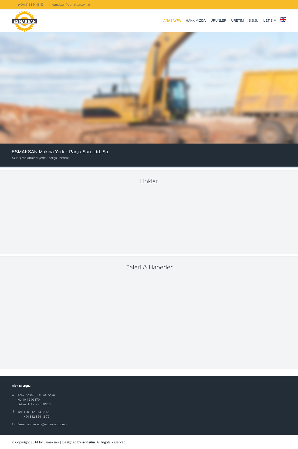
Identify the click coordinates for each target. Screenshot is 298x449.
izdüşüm (88, 442)
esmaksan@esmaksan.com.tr (47, 424)
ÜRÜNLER (219, 20)
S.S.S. (253, 20)
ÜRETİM (237, 20)
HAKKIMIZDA (196, 20)
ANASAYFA (172, 20)
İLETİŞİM (269, 20)
